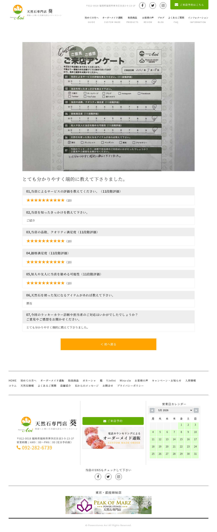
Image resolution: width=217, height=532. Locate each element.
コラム (13, 386)
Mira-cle (125, 380)
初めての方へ (92, 20)
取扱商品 (132, 20)
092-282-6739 (34, 447)
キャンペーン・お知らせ (166, 380)
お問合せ (108, 386)
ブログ (160, 20)
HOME (13, 380)
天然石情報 (27, 386)
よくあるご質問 (176, 20)
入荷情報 (190, 380)
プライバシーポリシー (130, 386)
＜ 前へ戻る (108, 344)
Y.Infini (111, 380)
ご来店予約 (113, 421)
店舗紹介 (65, 386)
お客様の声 (148, 20)
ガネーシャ (89, 380)
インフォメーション (198, 20)
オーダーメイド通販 (112, 20)
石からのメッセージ (87, 386)
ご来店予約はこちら (189, 5)
